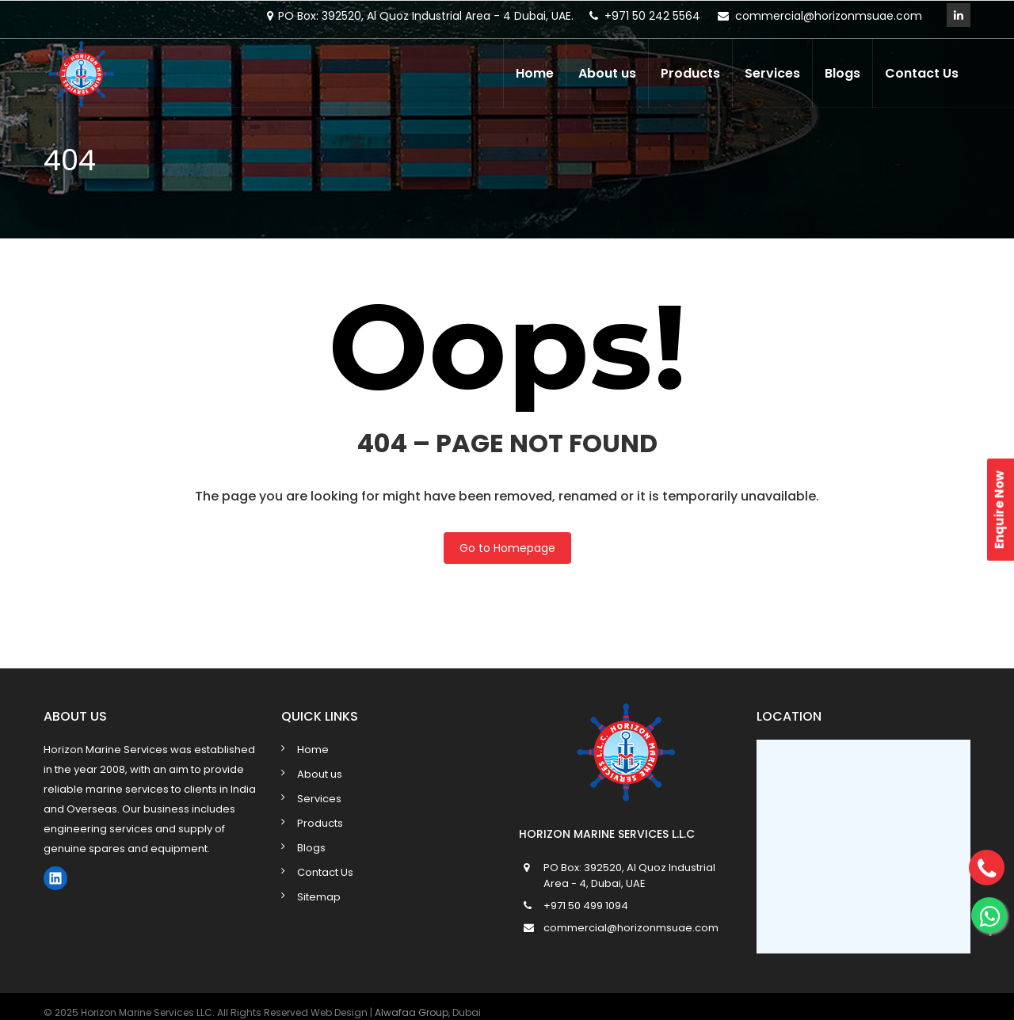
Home (535, 73)
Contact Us (922, 73)
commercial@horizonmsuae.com (828, 16)
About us (607, 73)
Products (690, 73)
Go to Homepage (507, 548)
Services (772, 73)
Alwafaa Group (411, 1012)
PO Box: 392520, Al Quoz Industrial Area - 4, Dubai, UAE (629, 875)
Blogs (842, 73)
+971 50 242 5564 (652, 16)
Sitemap (319, 896)
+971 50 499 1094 (585, 905)
